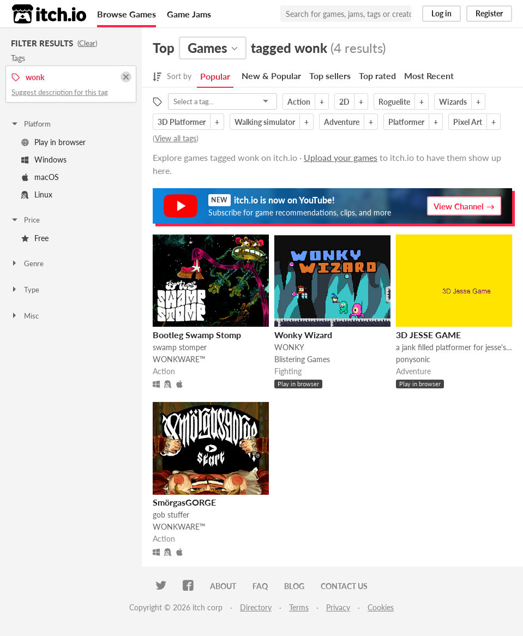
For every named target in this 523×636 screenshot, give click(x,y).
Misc (24, 315)
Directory (256, 607)
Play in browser (53, 142)
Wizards (453, 101)
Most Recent (429, 75)
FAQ (260, 586)
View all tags (175, 138)
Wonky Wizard (303, 334)
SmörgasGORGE (184, 502)
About (223, 586)
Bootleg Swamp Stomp (197, 334)
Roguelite (394, 101)
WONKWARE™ (179, 359)
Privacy (338, 607)
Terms (299, 607)
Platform (30, 123)
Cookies (381, 607)
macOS (40, 177)
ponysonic (413, 359)
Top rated (377, 75)
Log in (441, 13)
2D (344, 101)
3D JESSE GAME (428, 334)
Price (25, 219)
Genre (27, 263)
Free (35, 238)
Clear (87, 43)
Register (489, 13)
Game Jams (189, 14)
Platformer (406, 122)
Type (24, 289)
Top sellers (330, 75)
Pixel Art (467, 122)
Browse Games (126, 14)
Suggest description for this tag (59, 92)
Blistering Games (302, 359)
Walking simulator (265, 122)
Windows (44, 159)
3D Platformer (182, 122)
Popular (215, 76)
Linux (36, 194)
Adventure (341, 122)
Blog (294, 586)
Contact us (344, 586)
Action (298, 101)
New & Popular (271, 75)
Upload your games (340, 157)
